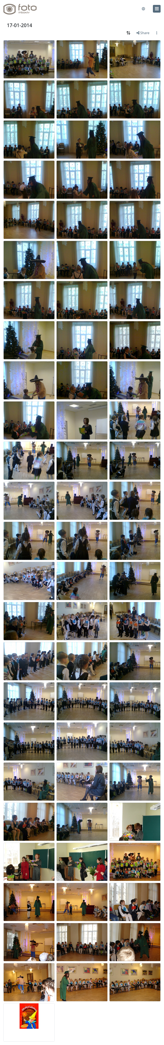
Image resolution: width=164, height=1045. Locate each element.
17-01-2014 (19, 25)
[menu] (157, 9)
